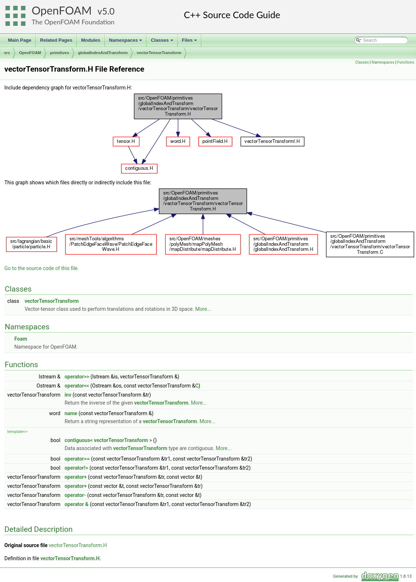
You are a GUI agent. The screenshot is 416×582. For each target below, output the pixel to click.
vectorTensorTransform (159, 53)
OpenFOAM (62, 10)
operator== (77, 459)
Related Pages (56, 40)
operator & (77, 504)
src (7, 53)
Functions (405, 62)
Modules (90, 40)
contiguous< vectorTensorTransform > (108, 440)
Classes (162, 42)
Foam (20, 339)
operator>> (77, 377)
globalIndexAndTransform (103, 53)
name (71, 413)
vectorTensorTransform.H (78, 545)
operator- (75, 495)
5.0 (108, 11)
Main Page (19, 40)
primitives (59, 53)
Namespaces (126, 42)
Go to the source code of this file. (41, 268)
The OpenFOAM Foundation (73, 22)
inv (68, 395)
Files (190, 42)
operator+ (76, 477)
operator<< (77, 386)
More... (203, 309)
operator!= (76, 468)
